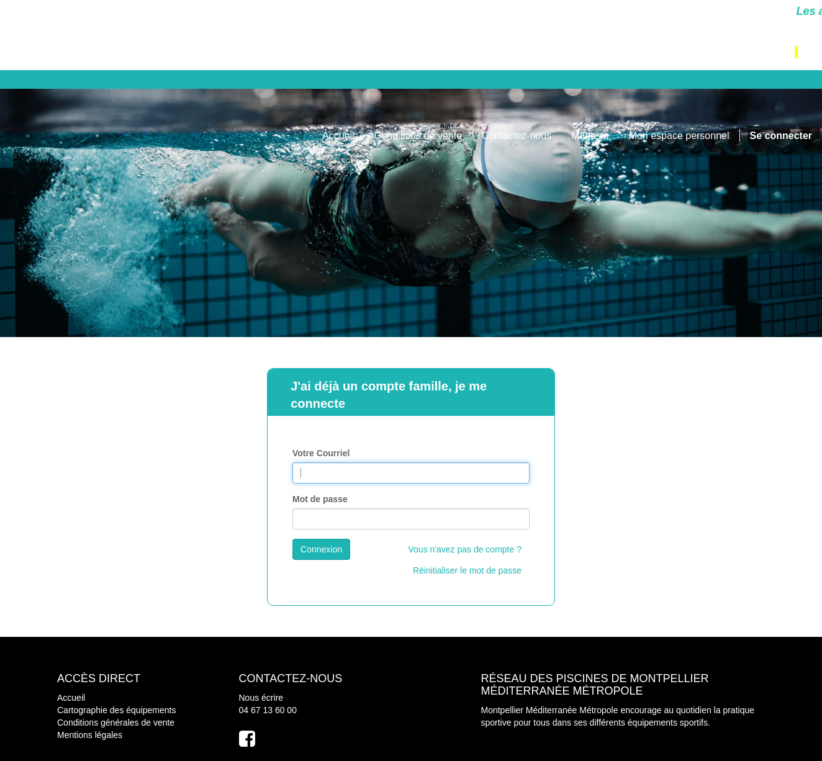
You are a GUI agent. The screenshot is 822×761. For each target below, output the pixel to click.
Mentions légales (89, 735)
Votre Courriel (321, 453)
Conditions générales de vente (115, 722)
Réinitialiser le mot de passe (467, 570)
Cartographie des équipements (116, 710)
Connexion (321, 549)
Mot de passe (320, 499)
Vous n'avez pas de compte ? (465, 549)
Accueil (71, 698)
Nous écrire (261, 698)
